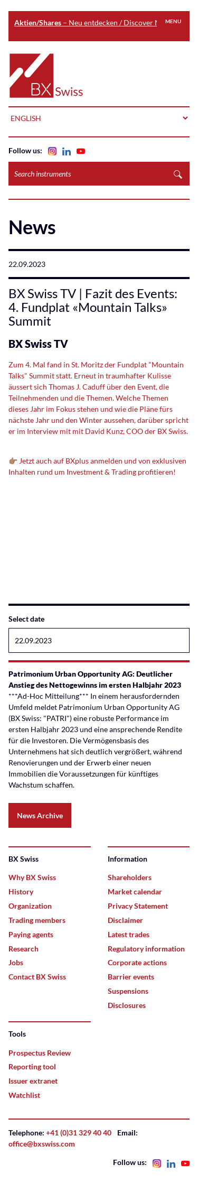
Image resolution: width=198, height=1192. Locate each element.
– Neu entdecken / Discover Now (92, 22)
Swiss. (178, 431)
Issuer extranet (33, 1080)
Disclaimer (125, 920)
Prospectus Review (39, 1052)
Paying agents (30, 934)
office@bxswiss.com (41, 1143)
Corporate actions (137, 962)
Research (23, 948)
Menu (173, 21)
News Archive (40, 815)
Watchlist (24, 1095)
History (20, 891)
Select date (26, 618)
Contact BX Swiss (37, 976)
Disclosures (127, 1005)
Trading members (36, 920)
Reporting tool (32, 1066)
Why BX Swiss (32, 877)
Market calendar (135, 891)
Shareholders (130, 877)
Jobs (15, 962)
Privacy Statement (138, 905)
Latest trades (128, 934)
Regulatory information (146, 948)
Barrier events (131, 976)
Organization (30, 905)
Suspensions (128, 990)
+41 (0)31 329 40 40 (78, 1132)
